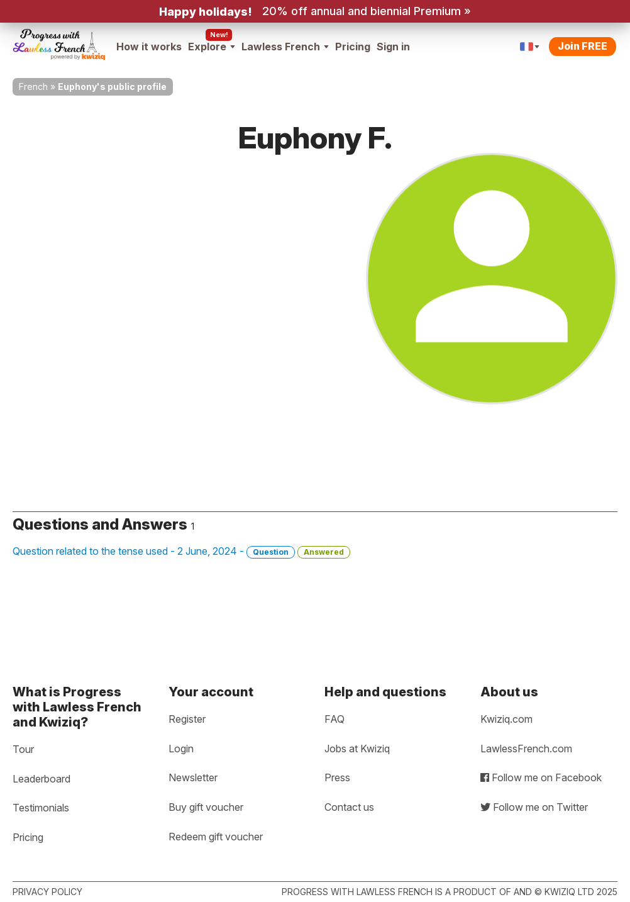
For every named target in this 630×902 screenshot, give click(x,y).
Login (181, 748)
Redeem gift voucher (216, 836)
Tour (23, 749)
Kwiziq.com (506, 719)
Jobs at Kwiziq (357, 748)
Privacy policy (47, 891)
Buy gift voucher (206, 807)
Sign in (393, 46)
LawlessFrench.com (526, 748)
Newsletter (193, 777)
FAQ (334, 719)
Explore (211, 46)
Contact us (349, 807)
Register (187, 719)
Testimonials (41, 807)
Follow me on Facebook (541, 777)
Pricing (352, 46)
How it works (149, 46)
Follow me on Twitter (534, 807)
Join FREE (582, 46)
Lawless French (285, 46)
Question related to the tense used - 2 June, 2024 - (181, 552)
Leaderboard (41, 778)
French (33, 86)
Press (337, 777)
